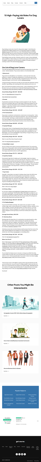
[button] (38, 3)
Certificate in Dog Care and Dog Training (12, 89)
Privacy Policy (36, 460)
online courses (12, 50)
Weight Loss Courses (32, 403)
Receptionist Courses (8, 400)
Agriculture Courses (8, 394)
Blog (12, 2)
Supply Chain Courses (20, 394)
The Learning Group (24, 242)
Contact (21, 2)
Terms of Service (30, 460)
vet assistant (17, 232)
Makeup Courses (32, 398)
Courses (16, 2)
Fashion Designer (9, 202)
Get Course (8, 242)
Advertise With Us (10, 447)
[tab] (20, 391)
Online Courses (32, 447)
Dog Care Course (25, 50)
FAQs (25, 2)
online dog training (20, 243)
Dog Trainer (13, 186)
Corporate (23, 446)
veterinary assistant (13, 226)
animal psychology (26, 80)
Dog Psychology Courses (31, 89)
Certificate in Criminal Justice (21, 191)
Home (4, 2)
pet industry (20, 61)
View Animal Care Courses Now (9, 97)
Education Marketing (28, 447)
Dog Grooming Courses (12, 141)
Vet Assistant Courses (12, 237)
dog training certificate (22, 268)
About (8, 2)
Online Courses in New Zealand (37, 448)
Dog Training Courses (20, 400)
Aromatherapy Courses (20, 398)
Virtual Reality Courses (8, 398)
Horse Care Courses (20, 403)
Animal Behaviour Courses (13, 94)
